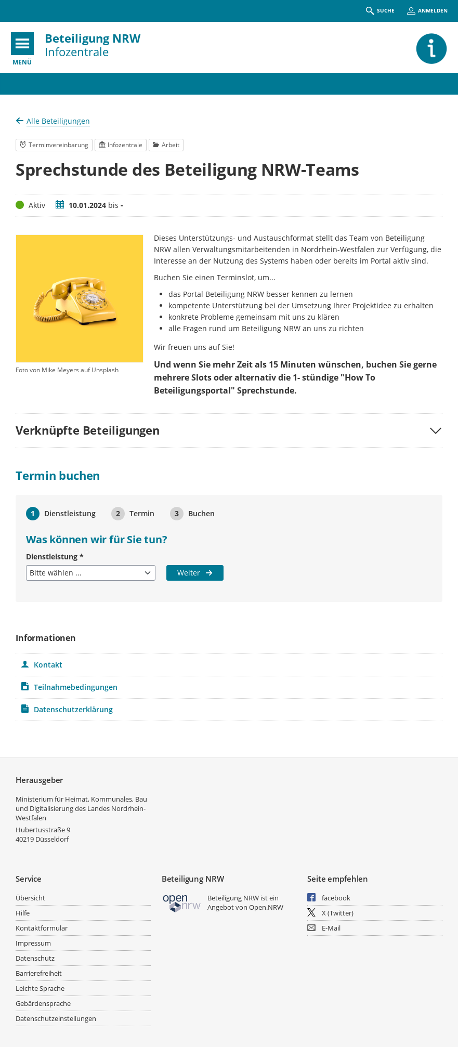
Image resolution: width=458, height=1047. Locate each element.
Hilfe (23, 913)
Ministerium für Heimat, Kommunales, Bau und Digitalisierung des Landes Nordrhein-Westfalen (81, 808)
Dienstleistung (55, 556)
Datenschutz (35, 958)
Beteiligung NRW (92, 38)
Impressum (33, 943)
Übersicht (30, 897)
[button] (229, 430)
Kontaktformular (42, 928)
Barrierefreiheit (39, 973)
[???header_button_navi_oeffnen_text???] (22, 43)
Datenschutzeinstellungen (56, 1018)
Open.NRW (266, 907)
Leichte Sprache (40, 988)
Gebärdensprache (43, 1003)
